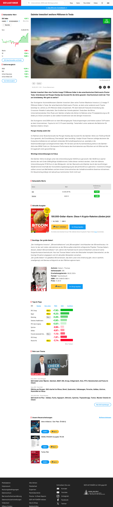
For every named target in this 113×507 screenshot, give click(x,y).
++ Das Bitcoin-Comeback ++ (56, 8)
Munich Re (34, 341)
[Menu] (108, 3)
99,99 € (45, 462)
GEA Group (34, 337)
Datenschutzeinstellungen (11, 500)
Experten (32, 489)
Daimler (39, 83)
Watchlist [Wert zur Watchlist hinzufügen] (7, 25)
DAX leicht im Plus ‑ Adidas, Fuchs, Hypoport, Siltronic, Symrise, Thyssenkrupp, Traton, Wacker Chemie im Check (71, 399)
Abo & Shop (33, 503)
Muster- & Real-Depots (37, 496)
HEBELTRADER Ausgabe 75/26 (52, 437)
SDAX (62, 306)
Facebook (62, 500)
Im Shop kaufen (77, 227)
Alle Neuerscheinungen (105, 417)
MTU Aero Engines (36, 324)
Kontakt (62, 489)
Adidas (33, 331)
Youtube (62, 492)
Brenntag (33, 317)
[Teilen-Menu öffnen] (100, 87)
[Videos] (95, 3)
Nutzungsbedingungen (10, 489)
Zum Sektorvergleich (9, 81)
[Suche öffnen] (29, 3)
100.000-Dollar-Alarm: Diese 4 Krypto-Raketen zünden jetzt (80, 216)
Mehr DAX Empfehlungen (102, 404)
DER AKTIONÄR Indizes (37, 499)
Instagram (63, 496)
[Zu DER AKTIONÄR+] (87, 3)
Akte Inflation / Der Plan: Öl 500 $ (53, 421)
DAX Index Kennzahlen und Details (13, 60)
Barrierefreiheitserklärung (12, 496)
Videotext (5, 503)
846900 (5, 21)
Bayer (32, 314)
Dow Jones (47, 306)
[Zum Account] (78, 3)
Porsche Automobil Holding (38, 334)
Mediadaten (6, 483)
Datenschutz (6, 493)
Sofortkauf (60, 227)
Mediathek (33, 486)
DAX (34, 83)
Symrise (33, 327)
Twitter (62, 504)
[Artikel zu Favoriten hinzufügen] (108, 87)
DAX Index (5, 18)
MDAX (55, 306)
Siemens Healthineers (37, 321)
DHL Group (34, 310)
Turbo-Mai (45, 452)
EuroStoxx (70, 306)
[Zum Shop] (71, 3)
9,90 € (45, 447)
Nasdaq (39, 306)
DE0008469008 (14, 21)
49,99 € (45, 431)
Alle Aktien (33, 483)
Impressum (6, 486)
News (48, 310)
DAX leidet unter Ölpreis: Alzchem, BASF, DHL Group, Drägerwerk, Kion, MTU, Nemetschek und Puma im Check (69, 382)
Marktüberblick (34, 493)
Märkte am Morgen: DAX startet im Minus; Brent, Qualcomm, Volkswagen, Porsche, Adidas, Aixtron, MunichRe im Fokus (68, 390)
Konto (95, 232)
